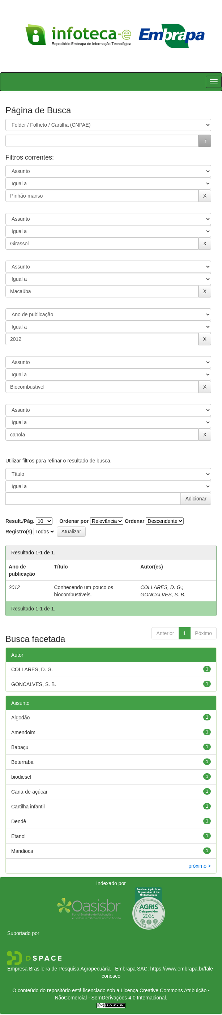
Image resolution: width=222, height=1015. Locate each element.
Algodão (20, 717)
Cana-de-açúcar (29, 792)
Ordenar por (74, 521)
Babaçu (19, 747)
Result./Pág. (19, 521)
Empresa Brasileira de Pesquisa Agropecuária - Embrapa (71, 969)
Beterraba (22, 762)
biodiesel (21, 777)
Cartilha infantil (28, 806)
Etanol (18, 836)
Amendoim (23, 732)
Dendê (18, 821)
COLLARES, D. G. (161, 587)
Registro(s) (18, 531)
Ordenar (134, 521)
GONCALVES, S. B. (162, 594)
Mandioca (22, 851)
